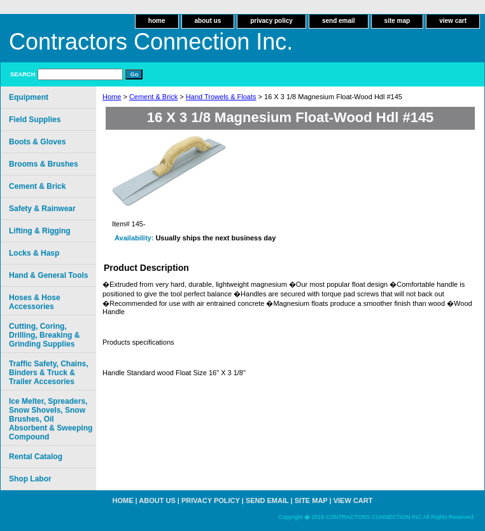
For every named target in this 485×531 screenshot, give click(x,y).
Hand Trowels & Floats (221, 96)
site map (397, 20)
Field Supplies (34, 119)
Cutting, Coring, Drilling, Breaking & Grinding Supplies (44, 335)
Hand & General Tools (48, 275)
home (156, 20)
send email (338, 20)
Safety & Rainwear (42, 208)
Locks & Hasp (34, 253)
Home (111, 96)
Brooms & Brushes (43, 164)
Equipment (28, 97)
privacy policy (271, 20)
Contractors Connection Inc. (151, 42)
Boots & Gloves (37, 141)
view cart (453, 20)
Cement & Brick (153, 96)
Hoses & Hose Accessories (34, 302)
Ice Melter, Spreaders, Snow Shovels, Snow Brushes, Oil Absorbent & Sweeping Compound (50, 419)
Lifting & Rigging (40, 230)
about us (208, 20)
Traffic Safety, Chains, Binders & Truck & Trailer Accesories (48, 372)
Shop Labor (30, 478)
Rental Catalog (35, 456)
